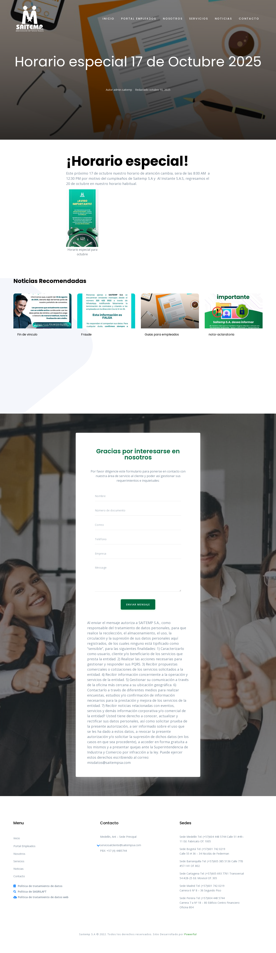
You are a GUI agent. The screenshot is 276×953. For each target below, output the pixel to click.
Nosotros (172, 19)
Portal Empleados (138, 19)
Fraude (86, 334)
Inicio (108, 19)
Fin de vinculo (27, 334)
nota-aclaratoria (221, 334)
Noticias (223, 19)
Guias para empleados (162, 334)
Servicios (198, 19)
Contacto (249, 19)
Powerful (190, 934)
